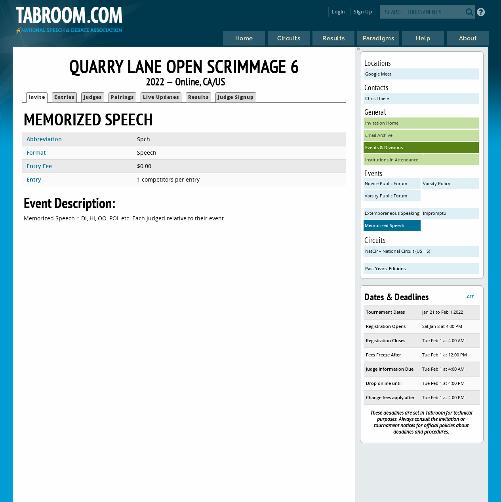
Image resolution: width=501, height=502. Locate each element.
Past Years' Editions (385, 268)
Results (198, 97)
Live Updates (161, 97)
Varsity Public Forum (386, 196)
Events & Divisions (384, 147)
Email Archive (378, 135)
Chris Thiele (377, 98)
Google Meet (378, 74)
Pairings (122, 97)
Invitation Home (381, 123)
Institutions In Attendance (391, 160)
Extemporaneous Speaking (392, 213)
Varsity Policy (436, 183)
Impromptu (434, 213)
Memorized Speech (384, 225)
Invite (37, 97)
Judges (93, 97)
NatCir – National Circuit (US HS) (397, 251)
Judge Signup (236, 97)
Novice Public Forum (386, 183)
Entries (64, 97)
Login (338, 11)
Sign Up (362, 11)
